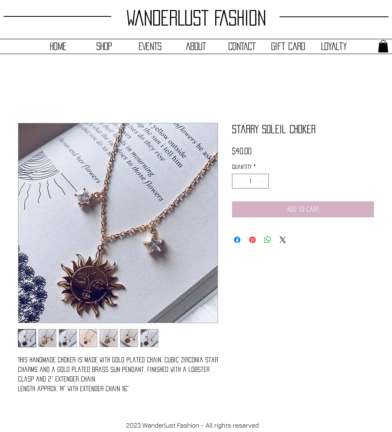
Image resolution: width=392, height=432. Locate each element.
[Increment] (263, 181)
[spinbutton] (250, 181)
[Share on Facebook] (237, 240)
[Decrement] (238, 181)
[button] (383, 46)
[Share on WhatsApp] (267, 240)
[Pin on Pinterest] (252, 240)
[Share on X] (283, 240)
